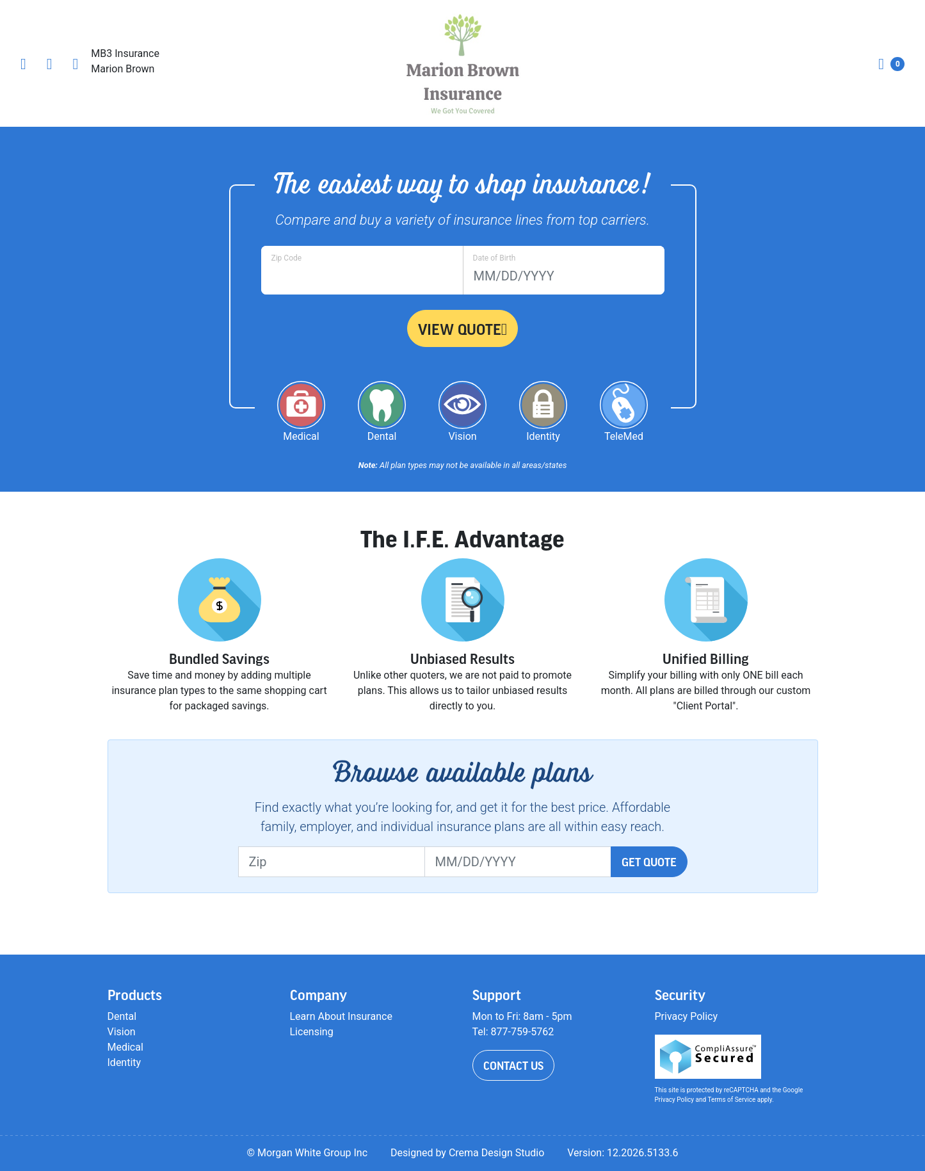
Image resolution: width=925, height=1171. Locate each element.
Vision (122, 1032)
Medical (125, 1047)
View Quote (463, 329)
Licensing (312, 1032)
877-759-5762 (522, 1032)
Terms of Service (731, 1099)
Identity (124, 1062)
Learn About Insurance (341, 1016)
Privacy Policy (686, 1016)
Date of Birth (494, 258)
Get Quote (649, 861)
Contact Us (513, 1065)
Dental (122, 1016)
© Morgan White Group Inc (306, 1153)
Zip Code (286, 258)
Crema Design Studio (496, 1153)
